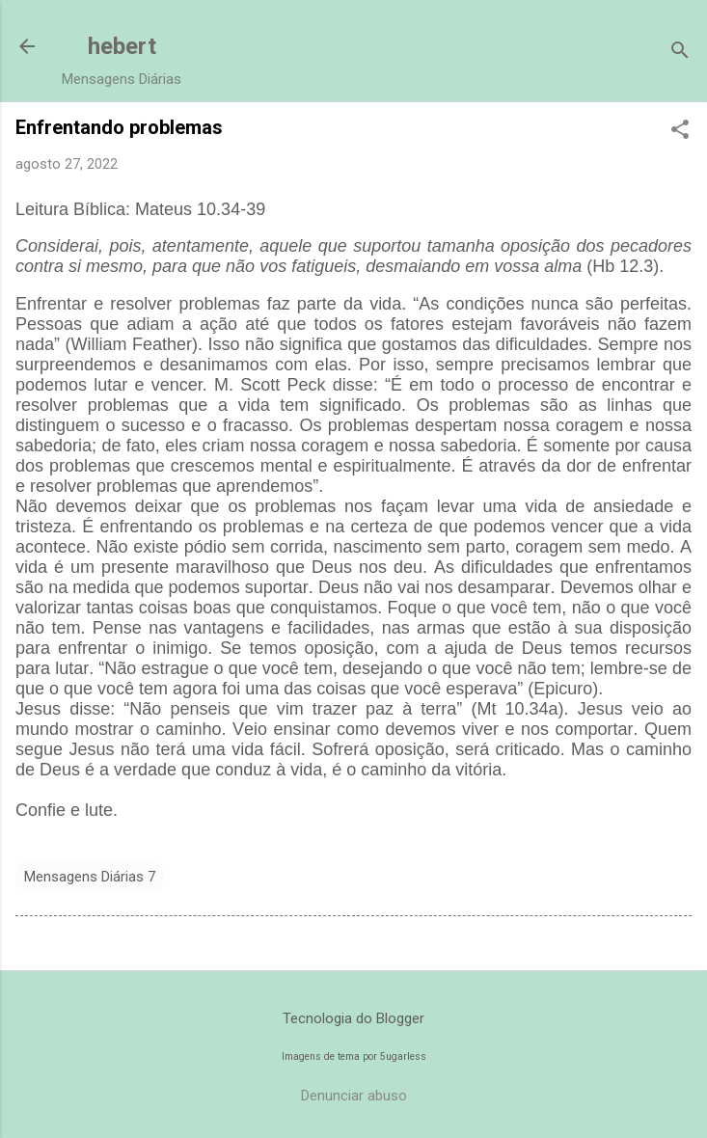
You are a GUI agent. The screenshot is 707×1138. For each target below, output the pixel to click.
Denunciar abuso (354, 1095)
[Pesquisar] (680, 52)
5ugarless (403, 1056)
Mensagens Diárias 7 (89, 876)
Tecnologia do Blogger (353, 1018)
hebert (122, 46)
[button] (680, 131)
